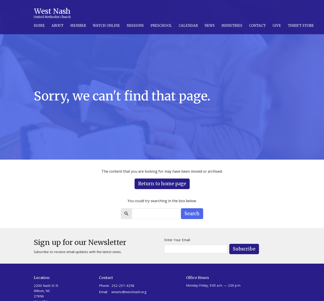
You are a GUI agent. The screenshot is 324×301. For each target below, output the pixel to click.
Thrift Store (301, 25)
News (210, 25)
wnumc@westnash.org (128, 292)
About (57, 25)
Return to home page (162, 183)
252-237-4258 (122, 285)
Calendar (188, 25)
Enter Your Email (177, 240)
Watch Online (106, 25)
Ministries (231, 25)
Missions (135, 25)
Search (192, 213)
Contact (257, 25)
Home (39, 25)
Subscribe (244, 249)
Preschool (161, 25)
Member (78, 25)
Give (276, 25)
